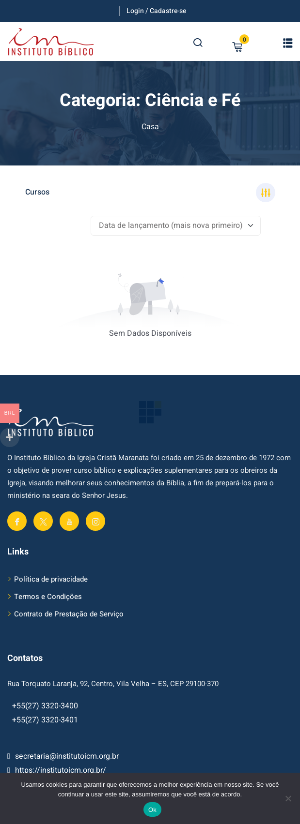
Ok (152, 809)
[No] (288, 798)
